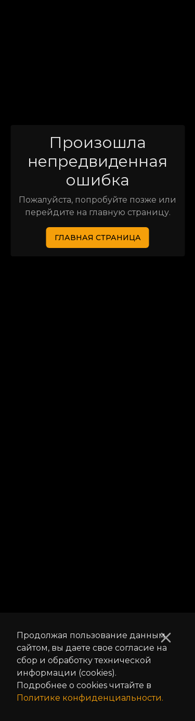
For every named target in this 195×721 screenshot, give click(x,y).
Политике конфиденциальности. (90, 698)
